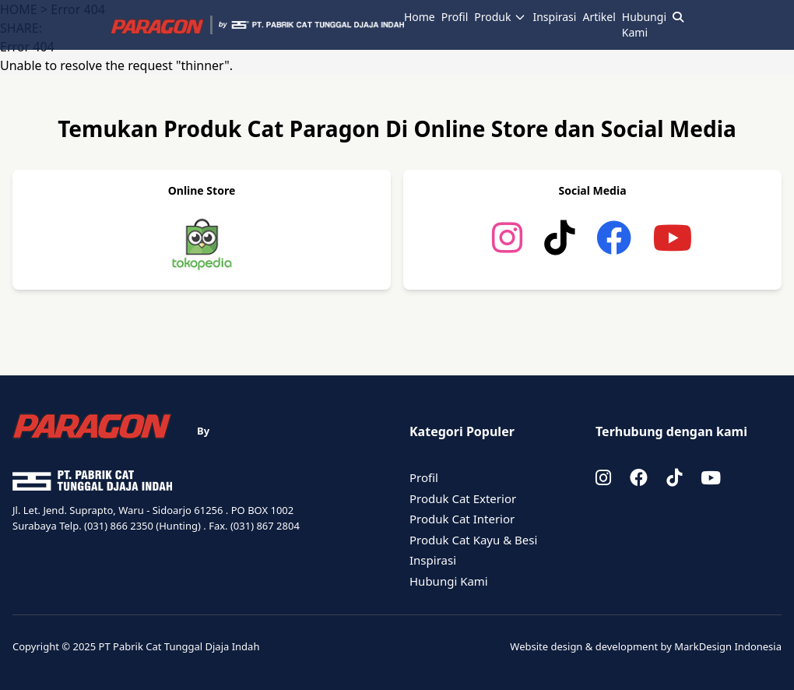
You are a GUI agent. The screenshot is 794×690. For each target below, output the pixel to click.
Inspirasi (554, 16)
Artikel (598, 16)
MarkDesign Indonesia (728, 646)
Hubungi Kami (644, 24)
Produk (500, 16)
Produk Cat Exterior (462, 498)
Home (419, 16)
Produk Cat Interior (462, 518)
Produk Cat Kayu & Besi (473, 539)
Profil (454, 16)
